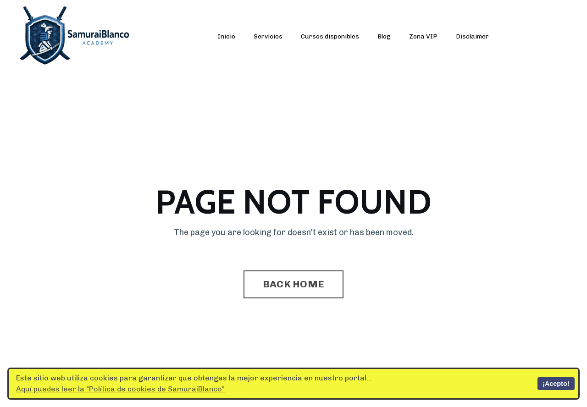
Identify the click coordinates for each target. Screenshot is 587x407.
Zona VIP (423, 36)
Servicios (268, 36)
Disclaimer (472, 36)
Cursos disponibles (330, 36)
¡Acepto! (556, 383)
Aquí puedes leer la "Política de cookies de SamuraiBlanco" (120, 389)
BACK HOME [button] (293, 284)
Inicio (226, 36)
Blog (384, 36)
